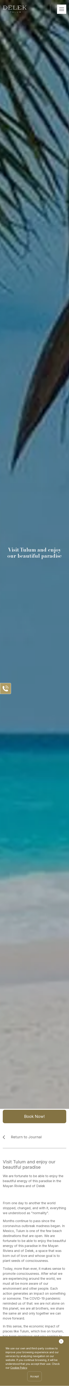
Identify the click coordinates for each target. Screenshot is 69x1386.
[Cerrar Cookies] (61, 1341)
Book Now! (34, 1116)
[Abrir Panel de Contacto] (5, 688)
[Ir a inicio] (15, 9)
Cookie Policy (18, 1367)
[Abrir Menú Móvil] (61, 9)
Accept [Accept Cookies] (34, 1376)
